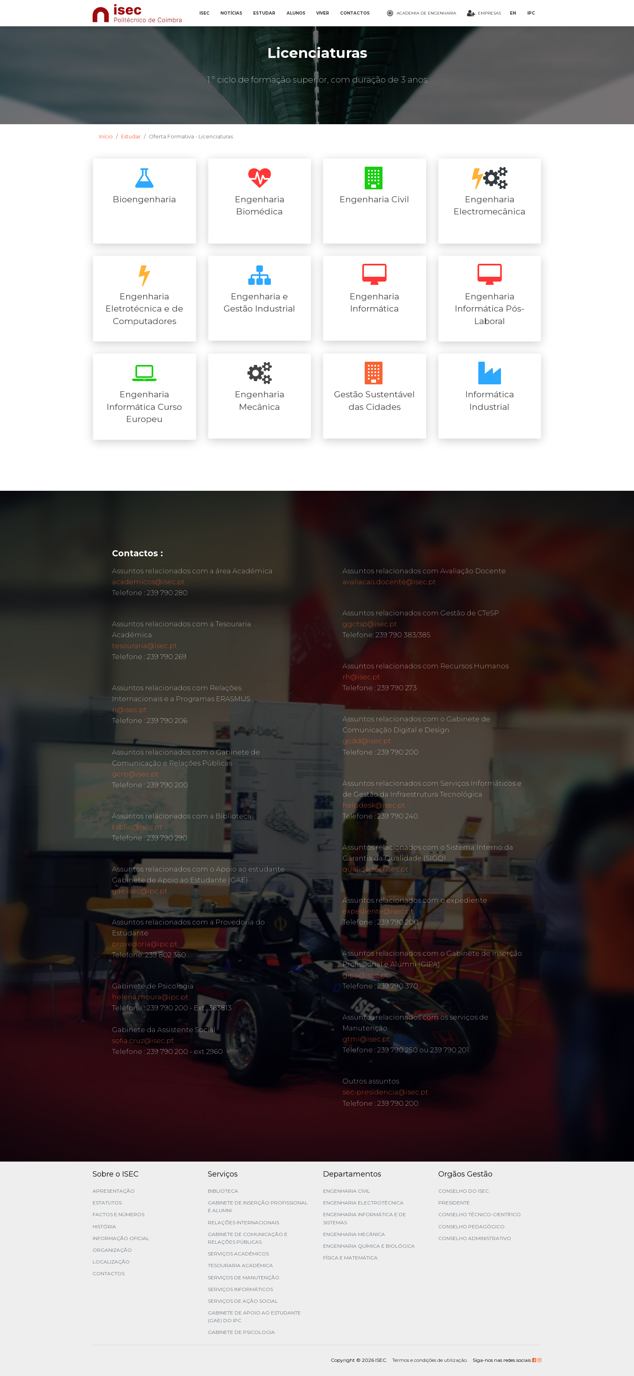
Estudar (131, 136)
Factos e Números (118, 1214)
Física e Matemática (350, 1258)
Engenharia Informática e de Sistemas (364, 1218)
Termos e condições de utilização (429, 1360)
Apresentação (114, 1191)
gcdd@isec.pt (366, 741)
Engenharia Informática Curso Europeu (144, 406)
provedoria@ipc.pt (145, 944)
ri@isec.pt (129, 710)
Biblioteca (223, 1191)
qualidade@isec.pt (375, 869)
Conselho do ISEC (463, 1191)
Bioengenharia (144, 199)
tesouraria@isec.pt (144, 646)
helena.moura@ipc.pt (150, 997)
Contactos (109, 1273)
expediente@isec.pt (377, 911)
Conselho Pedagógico (471, 1226)
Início (106, 136)
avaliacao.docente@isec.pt (389, 582)
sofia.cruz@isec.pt (143, 1041)
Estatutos (107, 1203)
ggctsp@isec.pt (369, 624)
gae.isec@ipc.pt (139, 891)
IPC (531, 13)
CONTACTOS (355, 13)
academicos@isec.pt (148, 582)
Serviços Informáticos (240, 1289)
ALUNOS (296, 13)
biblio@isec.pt (137, 827)
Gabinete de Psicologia (241, 1332)
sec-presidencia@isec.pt (385, 1092)
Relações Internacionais (243, 1222)
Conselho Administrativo (474, 1238)
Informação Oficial (121, 1238)
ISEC (204, 13)
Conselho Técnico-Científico (479, 1214)
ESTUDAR (264, 13)
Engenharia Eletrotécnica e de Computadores (144, 308)
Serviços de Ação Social (243, 1301)
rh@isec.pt (361, 677)
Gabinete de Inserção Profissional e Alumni (258, 1206)
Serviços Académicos (238, 1254)
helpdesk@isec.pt (373, 805)
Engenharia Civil (374, 199)
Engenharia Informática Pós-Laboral (489, 308)
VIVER (322, 13)
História (104, 1226)
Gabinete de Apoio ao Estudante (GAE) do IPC (254, 1316)
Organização (112, 1250)
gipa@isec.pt (365, 975)
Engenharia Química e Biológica (369, 1246)
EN (513, 13)
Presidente (454, 1203)
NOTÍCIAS (231, 13)
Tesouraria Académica (240, 1265)
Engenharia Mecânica (354, 1234)
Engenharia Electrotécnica (363, 1203)
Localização (111, 1262)
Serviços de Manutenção (243, 1277)
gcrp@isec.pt (135, 774)
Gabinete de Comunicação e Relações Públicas (247, 1238)
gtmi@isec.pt (366, 1039)
